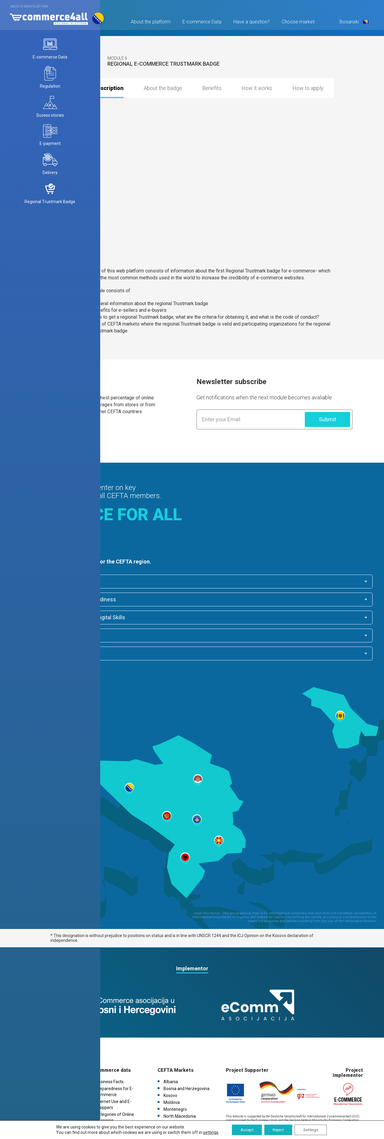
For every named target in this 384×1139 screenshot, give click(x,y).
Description (109, 88)
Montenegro (175, 1073)
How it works (257, 88)
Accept (245, 1129)
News (32, 1052)
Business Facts (40, 582)
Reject (278, 1129)
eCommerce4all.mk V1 (48, 1079)
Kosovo (170, 1059)
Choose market (297, 23)
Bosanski (353, 23)
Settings (312, 1129)
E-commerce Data (201, 23)
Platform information (47, 1045)
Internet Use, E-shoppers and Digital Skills (71, 600)
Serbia (170, 1086)
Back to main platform (29, 6)
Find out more (42, 437)
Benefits (211, 88)
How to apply (307, 88)
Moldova (172, 1066)
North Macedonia (180, 1079)
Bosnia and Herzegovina (186, 1052)
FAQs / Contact (41, 1073)
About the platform (150, 23)
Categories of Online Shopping (241, 600)
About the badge (163, 88)
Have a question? (250, 23)
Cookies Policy (40, 1066)
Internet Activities (43, 618)
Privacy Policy (40, 1059)
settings (208, 1132)
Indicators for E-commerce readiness (250, 582)
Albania (171, 1045)
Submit (327, 419)
